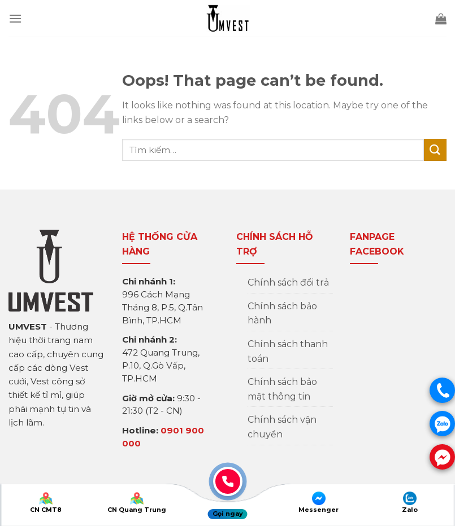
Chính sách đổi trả (288, 282)
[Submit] (435, 150)
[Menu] (15, 18)
